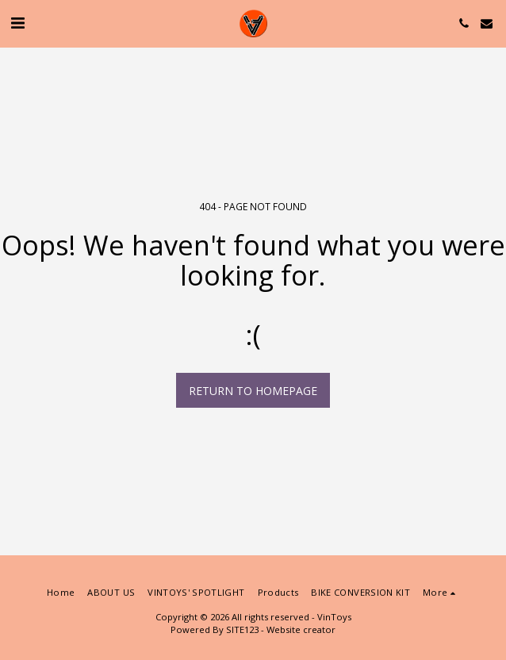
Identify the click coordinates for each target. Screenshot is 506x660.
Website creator (300, 629)
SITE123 (242, 629)
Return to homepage (253, 390)
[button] (17, 22)
